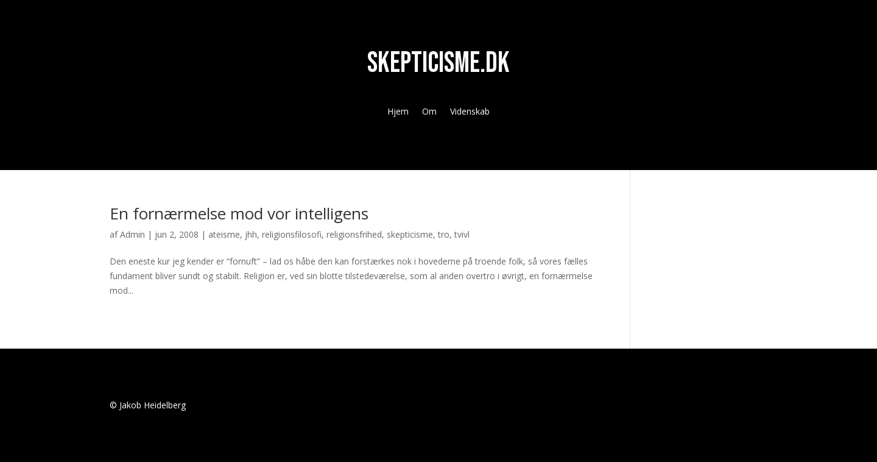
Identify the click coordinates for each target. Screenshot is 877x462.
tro (443, 234)
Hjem (398, 112)
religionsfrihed (354, 234)
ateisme (224, 234)
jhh (251, 234)
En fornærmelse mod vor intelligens (239, 213)
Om (429, 112)
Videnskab (470, 112)
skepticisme (410, 234)
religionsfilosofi (292, 234)
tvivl (462, 234)
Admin (132, 234)
